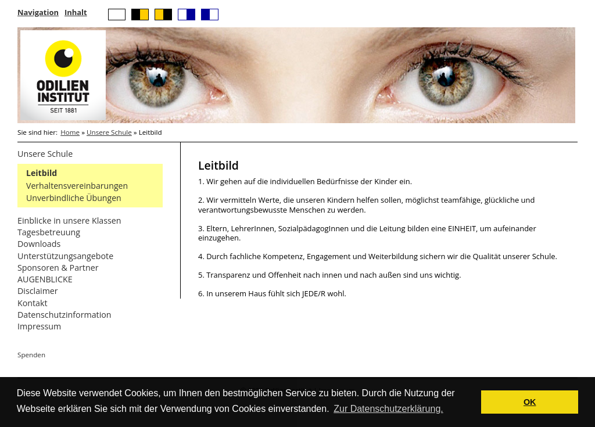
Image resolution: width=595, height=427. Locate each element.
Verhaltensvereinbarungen (77, 185)
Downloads (38, 243)
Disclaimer (37, 290)
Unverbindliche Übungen (73, 197)
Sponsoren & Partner (58, 267)
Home (70, 132)
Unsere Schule (109, 132)
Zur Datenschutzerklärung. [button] (388, 409)
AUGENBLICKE (45, 279)
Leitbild (41, 172)
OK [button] (530, 402)
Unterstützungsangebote (65, 255)
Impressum (39, 326)
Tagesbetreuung (48, 232)
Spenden (31, 354)
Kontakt (32, 302)
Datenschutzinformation (64, 314)
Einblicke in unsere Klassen (69, 220)
